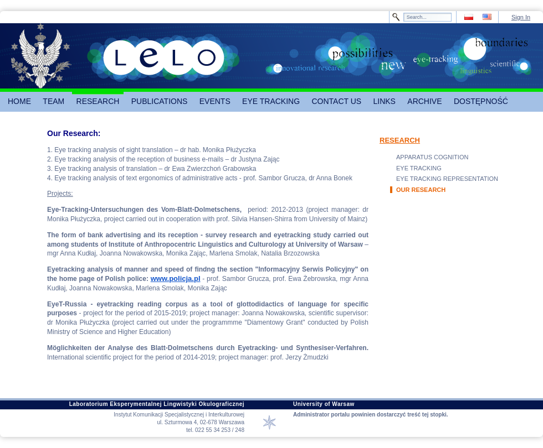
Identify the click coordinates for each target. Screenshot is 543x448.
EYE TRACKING (419, 168)
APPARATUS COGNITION (432, 157)
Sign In (520, 17)
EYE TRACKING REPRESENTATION (447, 178)
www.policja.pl (176, 278)
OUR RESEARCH (420, 189)
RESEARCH (400, 140)
